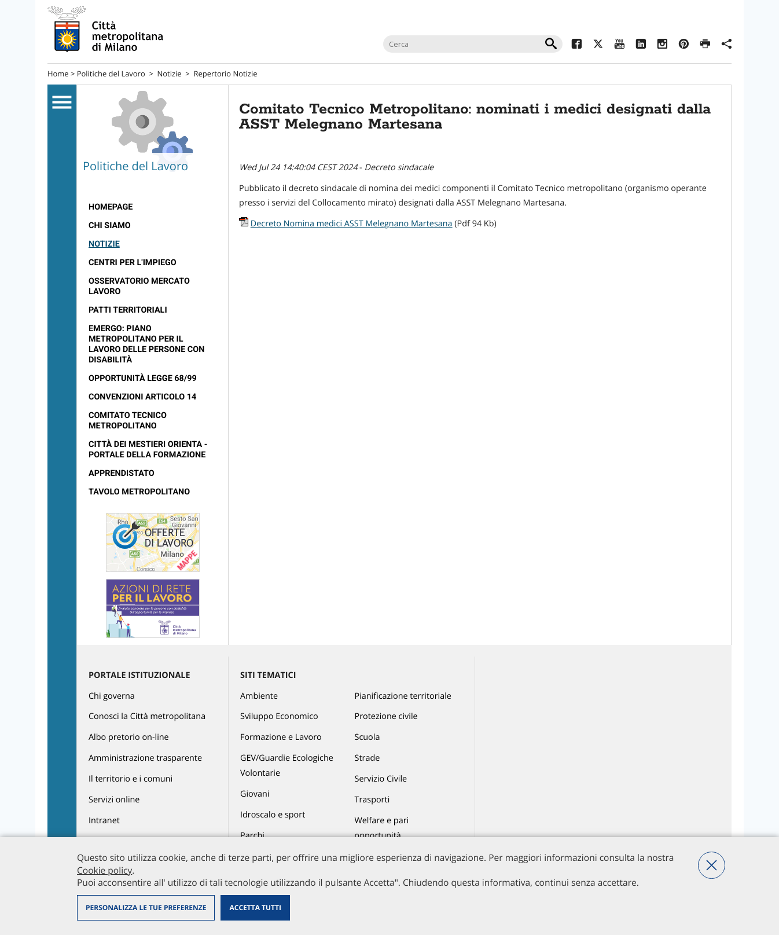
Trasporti (372, 799)
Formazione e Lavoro (281, 737)
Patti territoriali (128, 310)
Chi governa (112, 696)
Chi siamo (110, 225)
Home (58, 73)
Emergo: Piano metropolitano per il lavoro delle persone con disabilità (146, 344)
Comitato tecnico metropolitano (128, 420)
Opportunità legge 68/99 (143, 378)
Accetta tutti (255, 907)
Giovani (254, 794)
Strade (367, 758)
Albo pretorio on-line (129, 737)
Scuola (367, 737)
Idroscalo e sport (272, 814)
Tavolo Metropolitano (139, 492)
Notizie (169, 73)
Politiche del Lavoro (111, 73)
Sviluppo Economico (279, 716)
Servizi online (114, 799)
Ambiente (259, 696)
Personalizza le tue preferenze (146, 907)
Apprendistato (122, 473)
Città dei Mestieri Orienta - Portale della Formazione (148, 449)
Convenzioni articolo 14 (142, 397)
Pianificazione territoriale (403, 696)
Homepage (111, 207)
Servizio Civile (381, 778)
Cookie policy (104, 870)
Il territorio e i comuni (130, 778)
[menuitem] (152, 207)
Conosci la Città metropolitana (147, 716)
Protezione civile (386, 716)
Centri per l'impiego (133, 262)
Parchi (252, 835)
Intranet (104, 820)
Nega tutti (711, 865)
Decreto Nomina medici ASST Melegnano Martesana (352, 223)
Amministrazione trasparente (145, 758)
